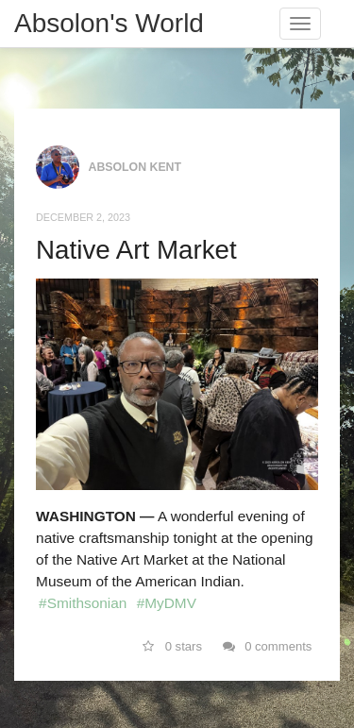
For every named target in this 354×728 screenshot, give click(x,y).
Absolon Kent (135, 167)
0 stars (172, 646)
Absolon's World (109, 23)
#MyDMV (166, 603)
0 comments (267, 646)
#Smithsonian (82, 603)
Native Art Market (136, 249)
